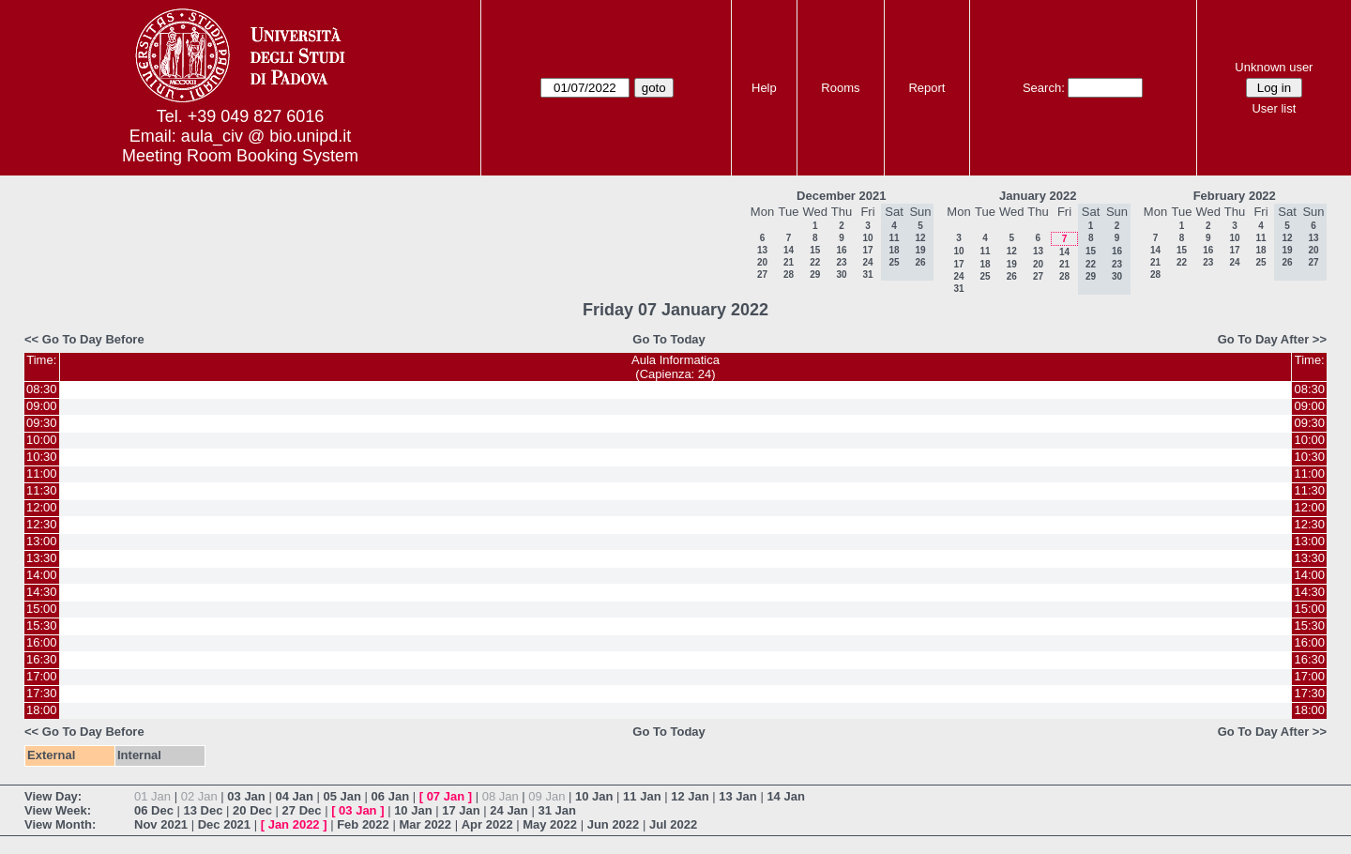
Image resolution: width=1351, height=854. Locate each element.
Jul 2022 (673, 824)
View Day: (53, 796)
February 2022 (1234, 196)
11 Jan (641, 796)
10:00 (41, 440)
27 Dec (302, 810)
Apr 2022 (487, 824)
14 (788, 250)
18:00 (41, 710)
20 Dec (252, 810)
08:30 (41, 389)
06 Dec (154, 810)
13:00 (41, 541)
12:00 (41, 507)
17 (867, 250)
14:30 (41, 592)
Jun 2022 (613, 824)
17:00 (41, 676)
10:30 (41, 457)
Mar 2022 (425, 824)
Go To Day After (1264, 339)
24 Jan (508, 810)
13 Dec (203, 810)
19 (1012, 264)
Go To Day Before (93, 339)
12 (1012, 251)
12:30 (41, 524)
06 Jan (390, 796)
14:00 (41, 575)
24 (867, 262)
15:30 (41, 625)
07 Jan (445, 796)
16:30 (41, 659)
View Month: (60, 824)
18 (984, 264)
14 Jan (785, 796)
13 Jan (737, 796)
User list (1274, 108)
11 (984, 251)
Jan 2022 (294, 824)
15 (815, 250)
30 (841, 274)
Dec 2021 (224, 824)
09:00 (41, 406)
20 (762, 262)
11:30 (41, 490)
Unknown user (1274, 67)
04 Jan (293, 796)
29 (815, 274)
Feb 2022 (363, 824)
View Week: (57, 810)
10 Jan (594, 796)
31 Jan (556, 810)
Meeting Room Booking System (240, 155)
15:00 (41, 609)
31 (867, 274)
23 (841, 262)
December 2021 (841, 196)
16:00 (41, 642)
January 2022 (1037, 196)
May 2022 (550, 824)
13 (762, 250)
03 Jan (246, 796)
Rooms (840, 88)
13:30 (41, 558)
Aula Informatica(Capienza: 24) (675, 367)
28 (788, 274)
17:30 (41, 693)
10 (867, 238)
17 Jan (460, 810)
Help (764, 88)
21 (788, 262)
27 (762, 274)
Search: (1044, 88)
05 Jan (342, 796)
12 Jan (689, 796)
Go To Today (669, 339)
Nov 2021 (161, 824)
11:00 (41, 473)
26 (1012, 276)
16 (841, 250)
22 (815, 262)
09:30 (41, 423)
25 (984, 276)
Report (926, 88)
